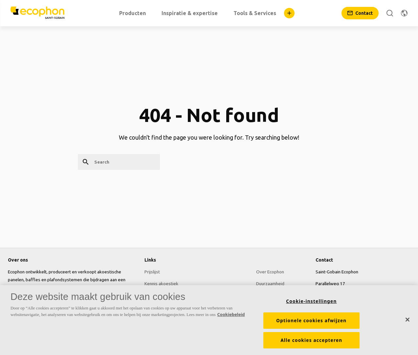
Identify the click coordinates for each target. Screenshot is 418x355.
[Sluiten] (407, 319)
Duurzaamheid (270, 283)
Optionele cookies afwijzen (311, 321)
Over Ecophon (270, 271)
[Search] (389, 13)
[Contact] (360, 13)
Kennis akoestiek (161, 283)
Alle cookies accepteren (311, 341)
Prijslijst (152, 271)
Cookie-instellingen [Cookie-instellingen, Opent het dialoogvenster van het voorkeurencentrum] (311, 302)
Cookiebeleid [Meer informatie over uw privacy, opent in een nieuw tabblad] (231, 314)
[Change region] (404, 13)
